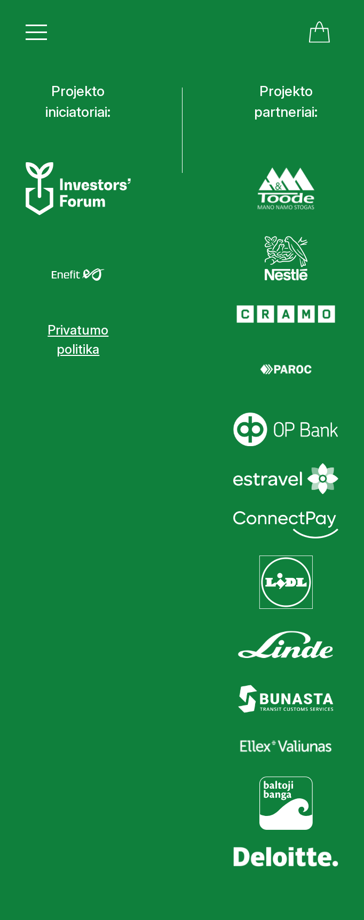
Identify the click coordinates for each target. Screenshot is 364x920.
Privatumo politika (78, 339)
